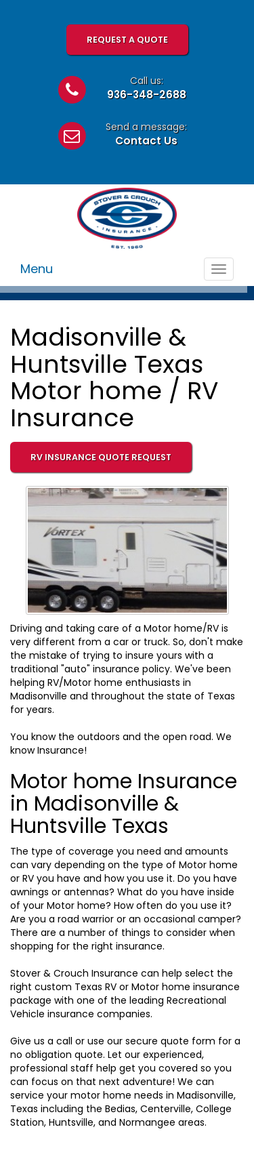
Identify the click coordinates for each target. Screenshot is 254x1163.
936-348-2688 (146, 94)
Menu (36, 268)
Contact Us (146, 141)
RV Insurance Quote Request (100, 457)
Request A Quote (127, 39)
